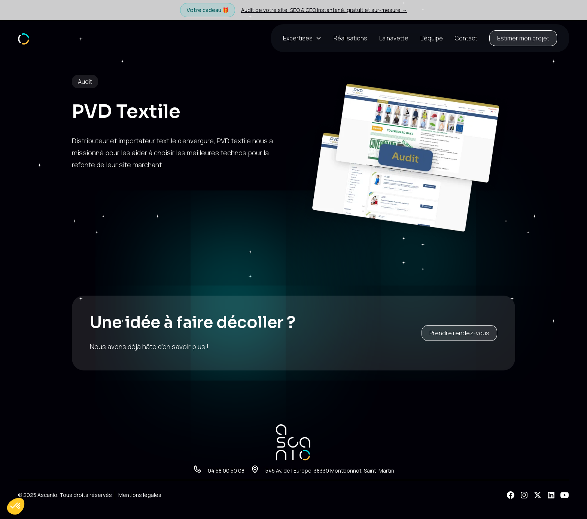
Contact (466, 38)
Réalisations (350, 38)
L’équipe (431, 38)
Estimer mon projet (523, 38)
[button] (305, 38)
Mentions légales (139, 494)
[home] (23, 38)
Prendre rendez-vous (459, 333)
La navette (393, 38)
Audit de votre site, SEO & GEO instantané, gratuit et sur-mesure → (324, 9)
